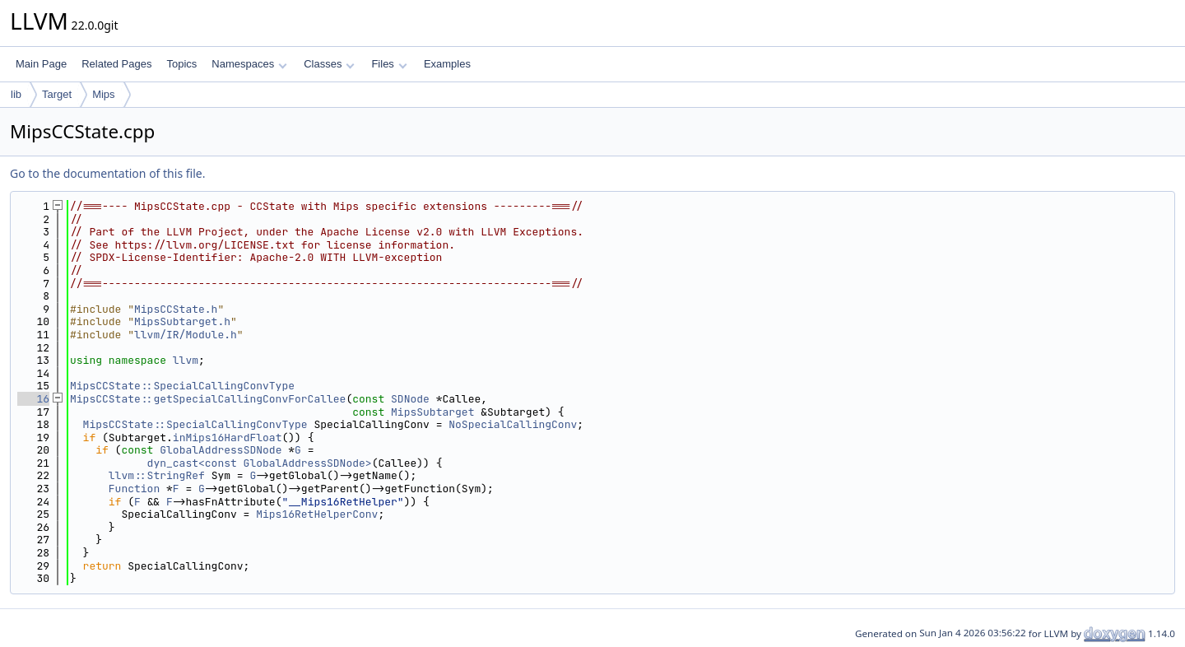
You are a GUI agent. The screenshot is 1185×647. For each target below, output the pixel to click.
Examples (447, 64)
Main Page (41, 64)
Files (389, 64)
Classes (329, 64)
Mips (103, 94)
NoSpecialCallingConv (512, 424)
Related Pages (116, 64)
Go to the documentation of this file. (107, 173)
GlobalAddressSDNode (220, 450)
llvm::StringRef (157, 475)
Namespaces (248, 64)
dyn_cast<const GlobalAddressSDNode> (259, 463)
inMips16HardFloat (227, 438)
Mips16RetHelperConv (317, 514)
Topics (181, 64)
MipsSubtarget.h (182, 321)
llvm (185, 360)
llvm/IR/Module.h (185, 335)
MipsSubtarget (432, 412)
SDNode (410, 399)
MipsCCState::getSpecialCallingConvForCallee (208, 399)
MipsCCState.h (175, 309)
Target (57, 94)
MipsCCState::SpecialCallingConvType (182, 386)
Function (134, 489)
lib (16, 94)
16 (33, 399)
